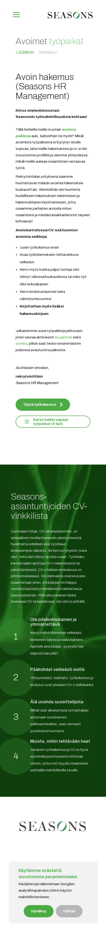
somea (21, 343)
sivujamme (63, 337)
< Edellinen (25, 52)
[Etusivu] (70, 19)
